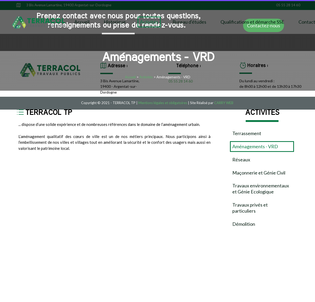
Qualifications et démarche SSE (252, 22)
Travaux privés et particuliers (250, 208)
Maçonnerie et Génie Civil (258, 173)
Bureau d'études (189, 22)
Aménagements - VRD (255, 146)
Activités (149, 22)
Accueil (82, 22)
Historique (115, 22)
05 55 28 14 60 (288, 5)
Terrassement (246, 133)
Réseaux (241, 159)
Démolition (243, 224)
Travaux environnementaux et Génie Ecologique (260, 188)
